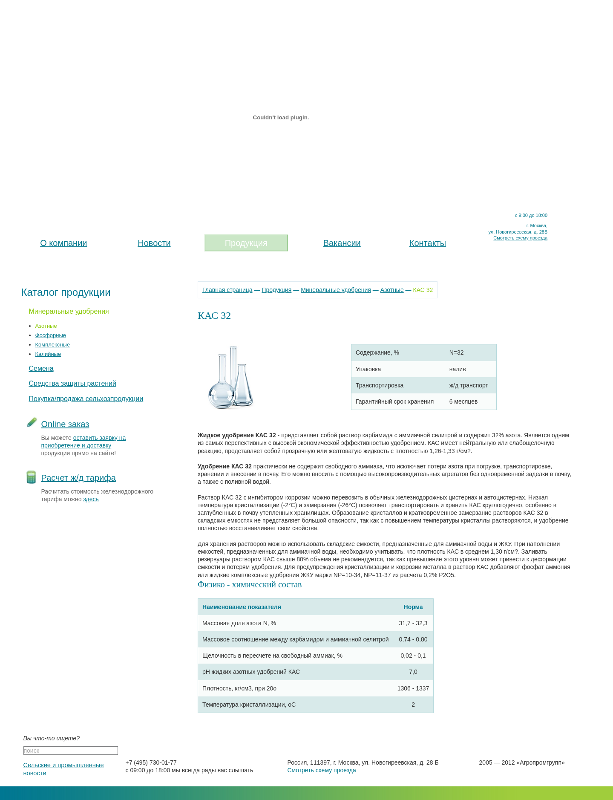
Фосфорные (50, 335)
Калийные (48, 354)
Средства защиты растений (73, 383)
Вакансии (342, 243)
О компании (63, 243)
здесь (90, 499)
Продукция (246, 243)
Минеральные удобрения (69, 311)
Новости (154, 243)
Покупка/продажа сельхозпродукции (86, 398)
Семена (41, 368)
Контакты (427, 243)
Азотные (46, 326)
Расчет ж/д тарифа (78, 477)
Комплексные (52, 344)
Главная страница (227, 289)
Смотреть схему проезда (520, 237)
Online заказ (65, 424)
